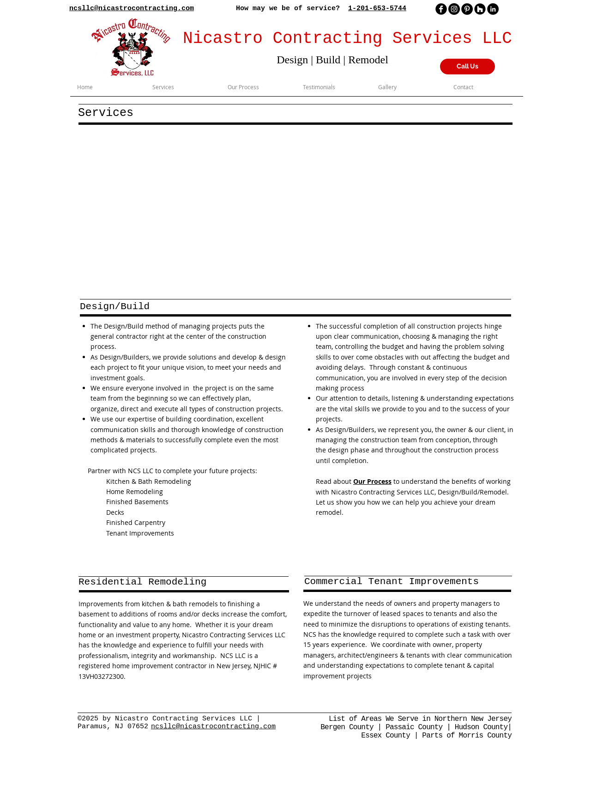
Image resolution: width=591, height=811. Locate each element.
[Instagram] (454, 9)
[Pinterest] (467, 9)
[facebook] (441, 9)
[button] (296, 210)
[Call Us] (467, 66)
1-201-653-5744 (377, 8)
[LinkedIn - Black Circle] (493, 9)
